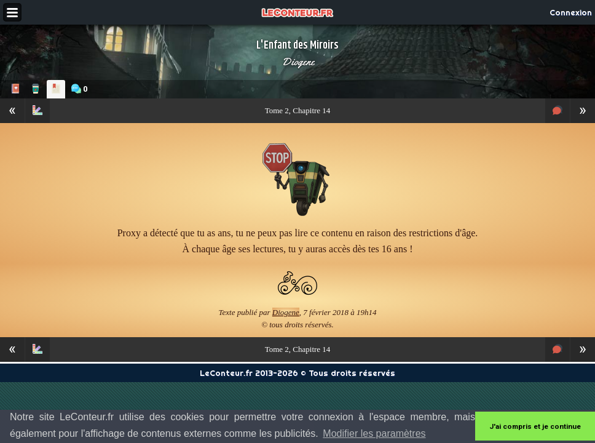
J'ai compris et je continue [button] (535, 426)
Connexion (571, 12)
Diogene (298, 61)
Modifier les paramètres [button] (374, 433)
